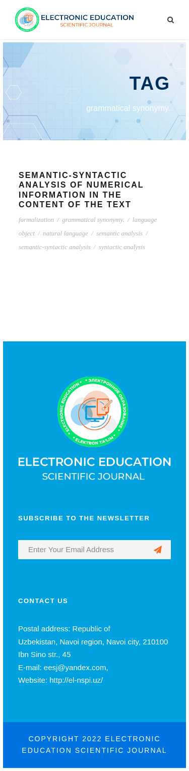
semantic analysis (119, 233)
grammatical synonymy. (93, 219)
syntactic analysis (122, 247)
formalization (36, 219)
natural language (65, 233)
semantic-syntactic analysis (55, 247)
